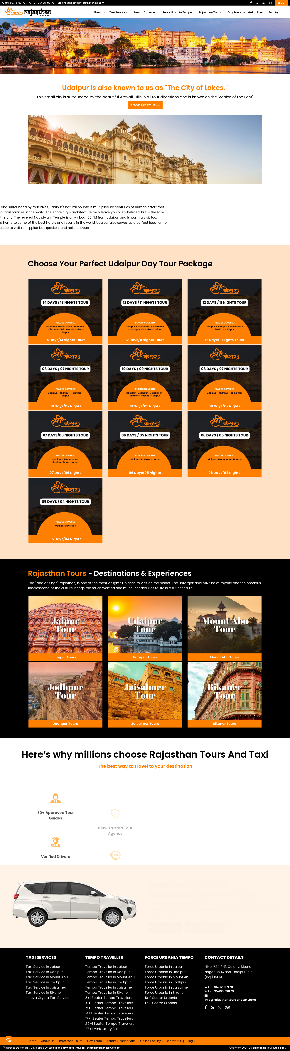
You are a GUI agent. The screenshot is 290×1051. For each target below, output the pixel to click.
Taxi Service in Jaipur (43, 966)
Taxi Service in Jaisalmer (46, 987)
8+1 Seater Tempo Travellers (108, 997)
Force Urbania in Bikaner (165, 992)
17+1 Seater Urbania (161, 1003)
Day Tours (234, 12)
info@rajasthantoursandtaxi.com (81, 2)
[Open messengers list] (9, 1040)
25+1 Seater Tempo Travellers (109, 1023)
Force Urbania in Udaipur (165, 972)
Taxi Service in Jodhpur (45, 982)
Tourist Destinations (121, 1041)
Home (32, 1041)
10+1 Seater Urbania (161, 997)
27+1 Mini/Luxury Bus (102, 1028)
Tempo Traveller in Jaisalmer (109, 987)
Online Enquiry (150, 1041)
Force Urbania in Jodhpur (166, 982)
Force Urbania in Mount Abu (167, 977)
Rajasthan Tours (210, 12)
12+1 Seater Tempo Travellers (109, 1008)
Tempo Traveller (145, 12)
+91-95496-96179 (42, 2)
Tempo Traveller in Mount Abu (110, 977)
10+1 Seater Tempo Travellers (109, 1003)
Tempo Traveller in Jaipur (106, 966)
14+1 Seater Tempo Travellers (109, 1013)
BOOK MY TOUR (145, 105)
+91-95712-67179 (14, 2)
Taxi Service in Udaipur (44, 972)
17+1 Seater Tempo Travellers (109, 1018)
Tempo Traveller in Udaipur (107, 972)
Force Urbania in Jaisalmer (167, 987)
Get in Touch (256, 12)
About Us (99, 12)
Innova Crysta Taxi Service (47, 997)
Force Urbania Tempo (177, 12)
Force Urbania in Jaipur (164, 966)
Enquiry (274, 12)
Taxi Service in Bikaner (44, 992)
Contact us (174, 1041)
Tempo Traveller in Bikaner (107, 992)
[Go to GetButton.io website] (9, 1047)
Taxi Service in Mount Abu (47, 977)
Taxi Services (118, 12)
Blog (281, 3)
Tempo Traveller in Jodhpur (108, 982)
